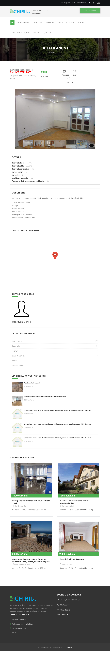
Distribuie (69, 80)
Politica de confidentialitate (21, 624)
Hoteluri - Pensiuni (20, 33)
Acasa (51, 52)
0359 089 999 (64, 605)
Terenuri (50, 22)
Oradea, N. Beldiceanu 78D (68, 600)
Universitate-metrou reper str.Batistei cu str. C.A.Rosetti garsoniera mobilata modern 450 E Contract (57, 410)
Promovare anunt (18, 628)
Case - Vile (37, 22)
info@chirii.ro (63, 610)
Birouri (81, 22)
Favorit (74, 72)
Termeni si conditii (18, 620)
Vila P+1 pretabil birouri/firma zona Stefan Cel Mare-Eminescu (45, 396)
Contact (48, 33)
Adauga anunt (90, 10)
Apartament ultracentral (32, 383)
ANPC (13, 633)
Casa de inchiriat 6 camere (72, 559)
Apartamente (23, 22)
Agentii (36, 33)
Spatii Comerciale (66, 22)
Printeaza (65, 72)
